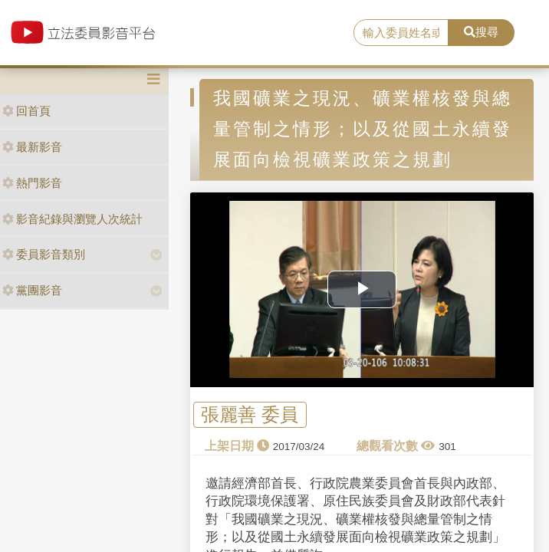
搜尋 (481, 31)
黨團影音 (32, 290)
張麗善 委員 (249, 414)
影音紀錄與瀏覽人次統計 (72, 218)
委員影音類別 (43, 254)
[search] (401, 33)
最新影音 (32, 146)
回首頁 (26, 110)
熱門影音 (32, 182)
